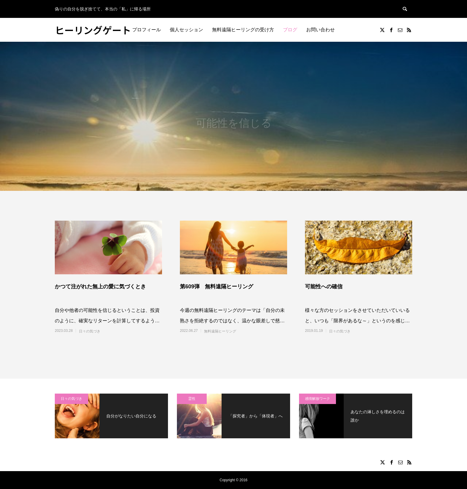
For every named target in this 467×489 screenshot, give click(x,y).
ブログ (290, 29)
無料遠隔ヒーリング (220, 331)
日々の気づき (89, 331)
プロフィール (146, 29)
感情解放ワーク (317, 399)
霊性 (191, 399)
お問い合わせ (320, 29)
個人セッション (186, 29)
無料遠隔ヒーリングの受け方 (243, 29)
